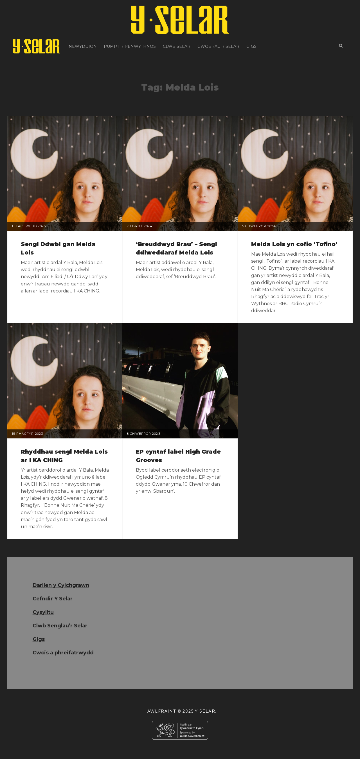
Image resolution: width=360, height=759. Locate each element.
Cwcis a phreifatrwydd (63, 653)
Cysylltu (43, 612)
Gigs (251, 46)
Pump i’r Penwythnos (130, 46)
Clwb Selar (176, 46)
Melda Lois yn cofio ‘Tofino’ (294, 244)
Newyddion (83, 46)
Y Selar (205, 711)
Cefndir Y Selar (53, 599)
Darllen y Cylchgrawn (61, 585)
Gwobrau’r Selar (218, 46)
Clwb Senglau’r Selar (60, 626)
